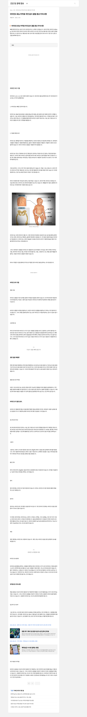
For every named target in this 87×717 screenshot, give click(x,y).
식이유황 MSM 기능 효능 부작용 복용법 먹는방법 (22, 700)
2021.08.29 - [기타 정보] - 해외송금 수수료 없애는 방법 (23, 641)
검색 (75, 3)
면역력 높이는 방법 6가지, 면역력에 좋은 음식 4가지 (23, 694)
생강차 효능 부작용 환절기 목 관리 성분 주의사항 (22, 704)
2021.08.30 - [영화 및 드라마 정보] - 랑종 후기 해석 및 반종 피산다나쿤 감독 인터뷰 (30, 625)
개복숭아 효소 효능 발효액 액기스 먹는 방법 (21, 697)
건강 (12, 690)
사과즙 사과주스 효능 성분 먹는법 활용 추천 (21, 707)
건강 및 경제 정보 (17, 3)
